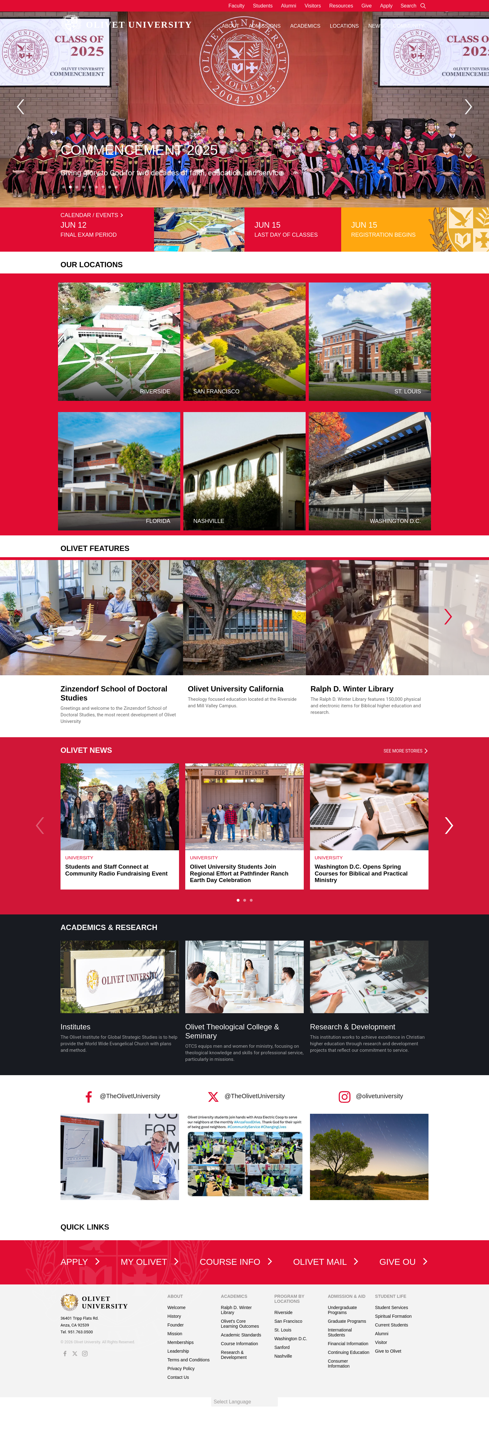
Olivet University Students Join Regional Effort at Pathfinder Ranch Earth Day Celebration (239, 873)
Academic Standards (241, 1334)
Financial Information (348, 1343)
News (376, 26)
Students (263, 5)
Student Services (391, 1307)
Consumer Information (339, 1364)
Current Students (391, 1324)
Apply (386, 5)
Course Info (236, 1262)
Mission (174, 1333)
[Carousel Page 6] (96, 187)
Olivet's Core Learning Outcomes (240, 1324)
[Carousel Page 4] (83, 187)
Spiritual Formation (393, 1316)
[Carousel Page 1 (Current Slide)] (238, 900)
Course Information (239, 1343)
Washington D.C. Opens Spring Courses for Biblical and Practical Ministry (361, 873)
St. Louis (282, 1329)
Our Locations (92, 264)
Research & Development (352, 1027)
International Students (340, 1332)
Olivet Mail (326, 1262)
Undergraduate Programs (342, 1310)
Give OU (403, 1262)
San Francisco (288, 1321)
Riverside (283, 1312)
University (79, 857)
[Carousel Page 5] (90, 187)
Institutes (75, 1027)
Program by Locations (289, 1299)
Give (366, 5)
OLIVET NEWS (86, 750)
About (230, 26)
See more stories (406, 750)
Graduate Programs (347, 1321)
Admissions (265, 26)
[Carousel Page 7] (103, 187)
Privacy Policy (181, 1368)
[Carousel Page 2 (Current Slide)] (70, 187)
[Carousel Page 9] (116, 187)
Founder (175, 1324)
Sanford (282, 1347)
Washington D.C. (290, 1338)
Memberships (180, 1342)
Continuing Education (348, 1352)
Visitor (381, 1342)
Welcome (176, 1307)
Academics (305, 26)
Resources (341, 5)
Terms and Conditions (188, 1359)
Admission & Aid (347, 1296)
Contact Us (178, 1377)
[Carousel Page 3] (77, 187)
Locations (344, 26)
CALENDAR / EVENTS (92, 215)
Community (408, 26)
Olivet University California (235, 689)
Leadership (178, 1351)
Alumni (288, 5)
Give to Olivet (388, 1351)
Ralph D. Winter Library (352, 689)
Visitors (313, 5)
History (174, 1316)
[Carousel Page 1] (64, 187)
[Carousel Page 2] (244, 900)
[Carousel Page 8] (109, 187)
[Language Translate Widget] (244, 1402)
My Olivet (150, 1262)
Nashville (283, 1356)
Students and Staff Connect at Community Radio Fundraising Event (116, 870)
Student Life (390, 1296)
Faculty (237, 5)
